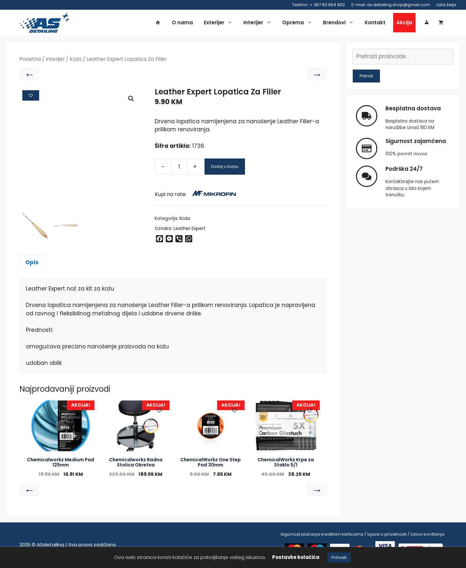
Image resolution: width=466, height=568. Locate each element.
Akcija (404, 23)
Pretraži (366, 77)
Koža (76, 60)
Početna (30, 60)
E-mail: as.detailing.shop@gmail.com (390, 5)
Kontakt (375, 23)
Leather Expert (189, 229)
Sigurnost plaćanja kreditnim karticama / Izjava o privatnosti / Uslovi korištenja (362, 535)
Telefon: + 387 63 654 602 (318, 5)
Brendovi (340, 23)
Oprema (298, 23)
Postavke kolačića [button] (295, 557)
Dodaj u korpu (225, 167)
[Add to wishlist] (30, 96)
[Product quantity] (179, 168)
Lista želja (446, 5)
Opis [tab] (32, 263)
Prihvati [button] (339, 557)
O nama (182, 23)
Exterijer (220, 23)
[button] (131, 100)
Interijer (258, 23)
